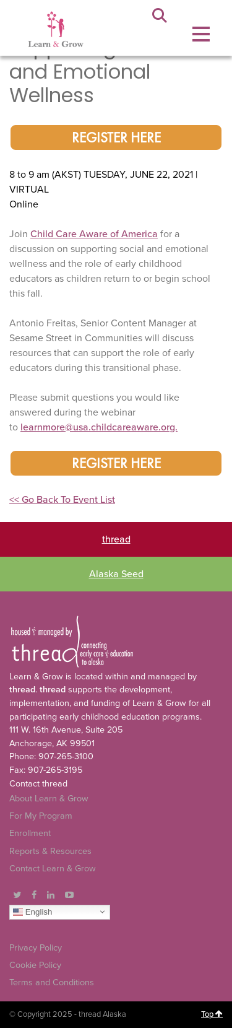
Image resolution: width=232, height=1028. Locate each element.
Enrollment (30, 833)
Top (212, 1014)
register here (116, 139)
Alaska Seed (116, 574)
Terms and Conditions (51, 982)
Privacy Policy (35, 948)
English (32, 912)
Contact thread (38, 783)
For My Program (40, 816)
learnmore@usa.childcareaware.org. (99, 427)
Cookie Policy (35, 965)
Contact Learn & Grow (52, 868)
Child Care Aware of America (94, 234)
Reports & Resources (50, 851)
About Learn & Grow (48, 798)
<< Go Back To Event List (62, 500)
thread (116, 539)
